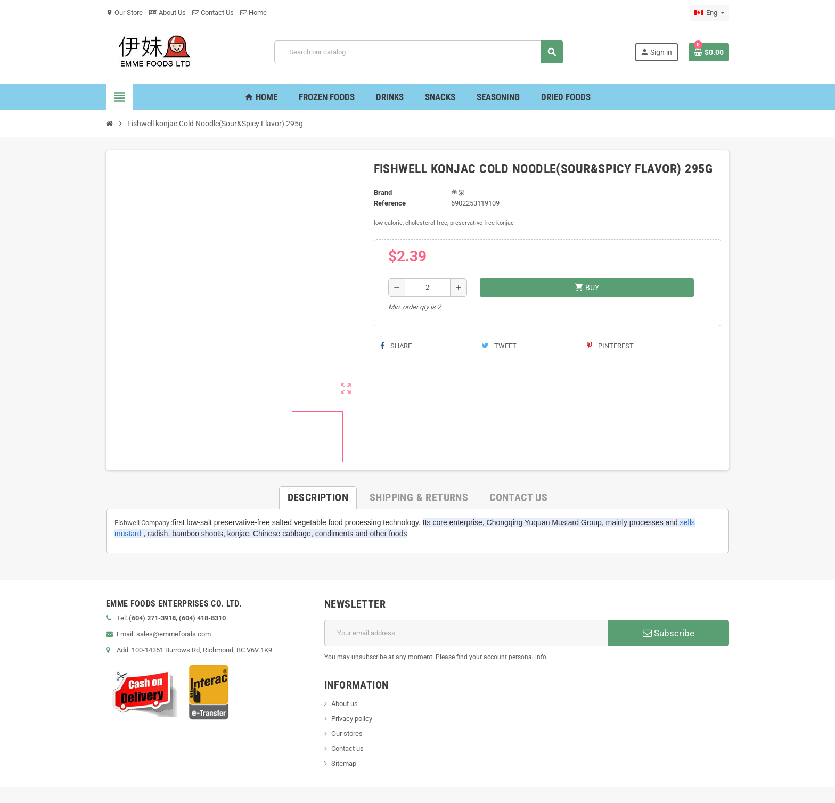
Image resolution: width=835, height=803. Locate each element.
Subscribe (668, 633)
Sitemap (343, 763)
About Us (167, 13)
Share (396, 346)
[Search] (418, 51)
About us (344, 704)
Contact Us (213, 13)
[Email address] (466, 633)
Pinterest (610, 346)
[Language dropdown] (709, 13)
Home (253, 13)
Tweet (499, 346)
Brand (383, 192)
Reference (390, 203)
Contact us (347, 748)
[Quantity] (428, 287)
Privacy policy (351, 719)
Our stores (347, 734)
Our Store (124, 13)
